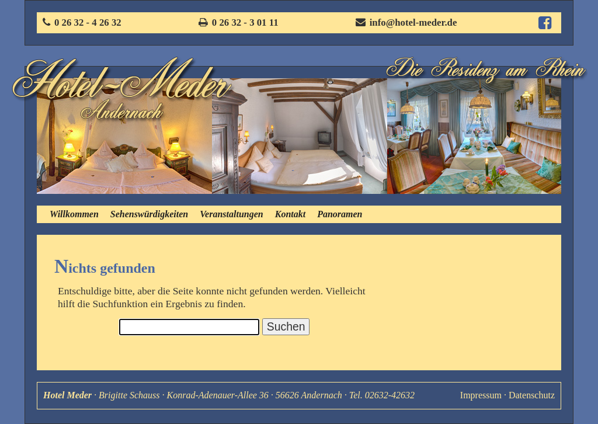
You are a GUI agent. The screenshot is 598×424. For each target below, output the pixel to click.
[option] (124, 136)
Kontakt (290, 214)
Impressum (481, 395)
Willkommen (74, 214)
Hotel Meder (67, 395)
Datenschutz (532, 395)
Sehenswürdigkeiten (149, 214)
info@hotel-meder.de (413, 22)
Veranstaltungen (231, 214)
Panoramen (339, 214)
